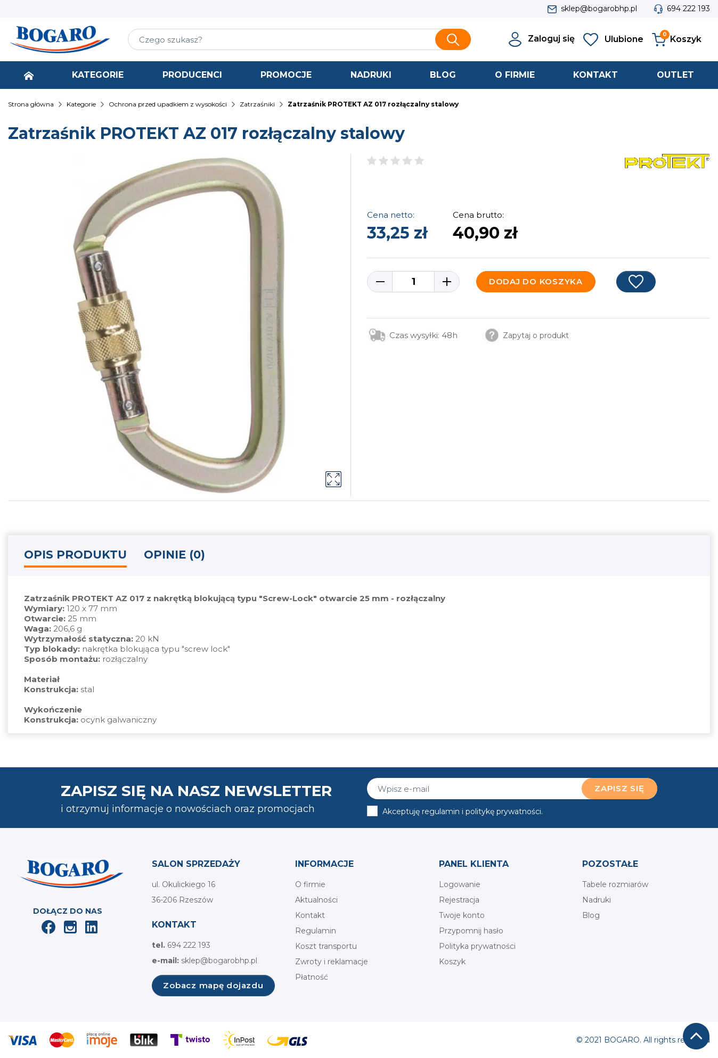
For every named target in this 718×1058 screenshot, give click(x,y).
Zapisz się (619, 788)
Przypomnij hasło (471, 931)
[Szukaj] (299, 39)
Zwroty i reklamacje (331, 961)
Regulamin (315, 931)
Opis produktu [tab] (75, 554)
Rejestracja (459, 900)
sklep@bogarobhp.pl (599, 8)
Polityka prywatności (477, 946)
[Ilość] (413, 282)
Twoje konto (462, 915)
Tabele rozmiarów (615, 884)
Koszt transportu (326, 946)
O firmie (310, 884)
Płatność (311, 977)
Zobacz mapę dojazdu (213, 985)
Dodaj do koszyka (536, 281)
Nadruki (596, 900)
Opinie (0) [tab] (174, 554)
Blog (591, 915)
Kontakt (310, 915)
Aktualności (316, 900)
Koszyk (452, 961)
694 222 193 (688, 8)
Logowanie (459, 884)
